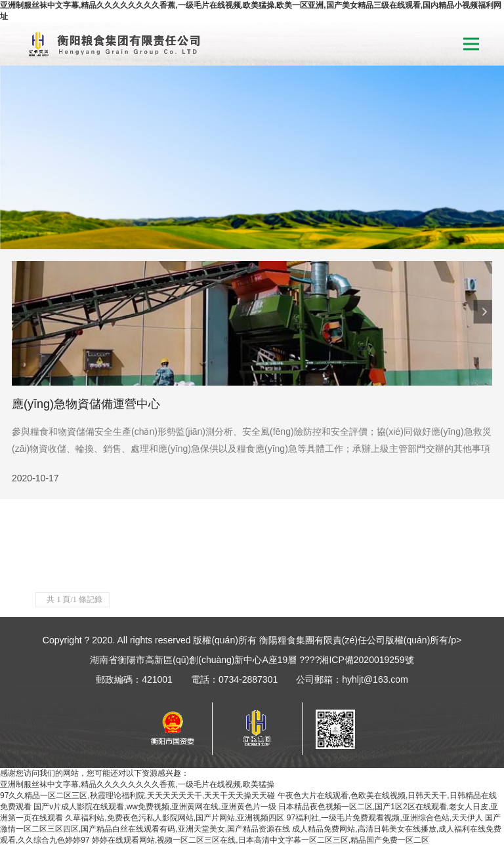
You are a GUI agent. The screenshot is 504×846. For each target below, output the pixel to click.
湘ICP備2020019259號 (366, 660)
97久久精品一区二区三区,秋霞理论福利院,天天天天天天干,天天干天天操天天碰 (137, 795)
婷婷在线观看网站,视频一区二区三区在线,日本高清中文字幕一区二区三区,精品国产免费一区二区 (260, 840)
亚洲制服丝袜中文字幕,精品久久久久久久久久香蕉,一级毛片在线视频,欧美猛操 (137, 784)
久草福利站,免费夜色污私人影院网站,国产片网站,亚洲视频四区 (174, 817)
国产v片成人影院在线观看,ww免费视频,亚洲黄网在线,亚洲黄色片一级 (154, 806)
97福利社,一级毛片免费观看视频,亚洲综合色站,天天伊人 (385, 817)
